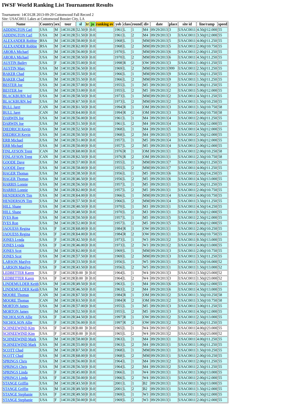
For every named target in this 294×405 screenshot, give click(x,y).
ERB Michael (13, 140)
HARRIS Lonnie (15, 184)
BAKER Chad (13, 74)
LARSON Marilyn (17, 262)
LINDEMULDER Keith (21, 284)
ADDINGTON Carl (17, 30)
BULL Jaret (11, 107)
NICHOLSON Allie (17, 317)
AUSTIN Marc (14, 68)
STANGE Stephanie (18, 394)
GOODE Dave (14, 162)
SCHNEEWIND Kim (19, 328)
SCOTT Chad (13, 350)
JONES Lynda (13, 240)
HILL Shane (12, 206)
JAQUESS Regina (16, 228)
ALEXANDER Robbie (20, 41)
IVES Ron (10, 217)
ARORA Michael (16, 52)
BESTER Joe (13, 85)
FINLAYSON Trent (17, 151)
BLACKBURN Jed (17, 96)
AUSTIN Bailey (15, 63)
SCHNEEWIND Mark (19, 339)
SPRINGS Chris (15, 361)
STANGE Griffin (15, 383)
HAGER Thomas (15, 173)
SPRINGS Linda (15, 372)
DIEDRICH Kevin (17, 129)
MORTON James (15, 306)
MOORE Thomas (16, 295)
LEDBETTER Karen (18, 273)
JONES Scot (12, 251)
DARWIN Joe (13, 118)
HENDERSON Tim (17, 195)
